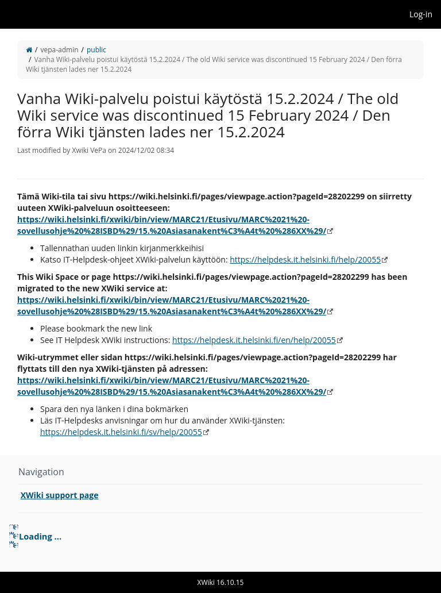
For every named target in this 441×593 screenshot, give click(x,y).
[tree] (220, 536)
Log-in (420, 14)
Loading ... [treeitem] (40, 536)
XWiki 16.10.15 (221, 582)
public (96, 50)
